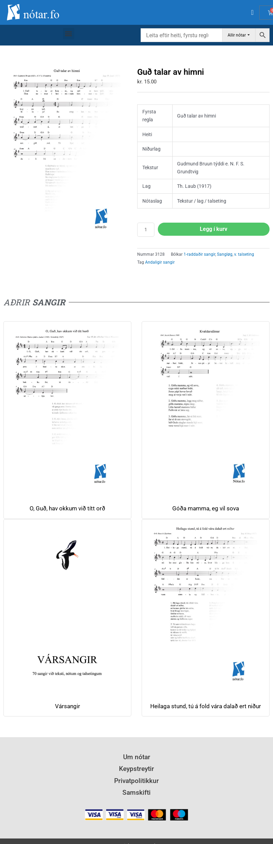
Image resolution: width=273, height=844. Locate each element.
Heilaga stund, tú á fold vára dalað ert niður (205, 706)
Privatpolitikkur (136, 781)
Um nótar (136, 757)
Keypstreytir (136, 769)
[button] (68, 33)
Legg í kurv (213, 229)
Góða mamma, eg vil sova (205, 508)
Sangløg (224, 254)
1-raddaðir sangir (199, 254)
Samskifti (136, 792)
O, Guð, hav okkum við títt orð (67, 508)
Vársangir (67, 706)
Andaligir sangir (160, 262)
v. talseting (244, 254)
